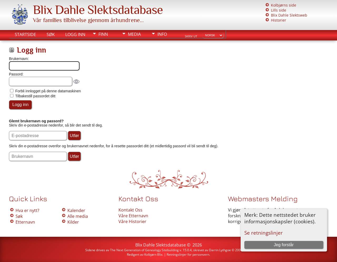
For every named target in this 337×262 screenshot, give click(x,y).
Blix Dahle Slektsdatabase (98, 10)
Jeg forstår (284, 245)
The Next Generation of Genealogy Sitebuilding (144, 250)
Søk (51, 34)
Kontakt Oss (130, 210)
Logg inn (75, 34)
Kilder (73, 222)
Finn (103, 34)
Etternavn (25, 222)
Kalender (76, 210)
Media (134, 34)
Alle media (77, 216)
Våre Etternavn (133, 216)
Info (162, 34)
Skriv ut (191, 36)
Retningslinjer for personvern (188, 254)
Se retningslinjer (263, 232)
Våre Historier (132, 221)
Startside (25, 34)
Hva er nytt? (27, 210)
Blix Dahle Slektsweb (289, 15)
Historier (278, 20)
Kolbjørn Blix (153, 254)
